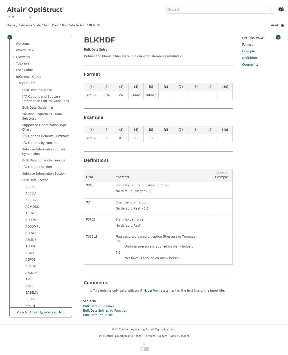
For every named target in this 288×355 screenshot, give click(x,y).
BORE (29, 132)
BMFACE (31, 99)
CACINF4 (31, 165)
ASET (29, 60)
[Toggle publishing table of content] (9, 37)
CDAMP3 (31, 258)
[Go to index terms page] (276, 11)
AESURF (31, 53)
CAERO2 (31, 198)
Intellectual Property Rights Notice (120, 336)
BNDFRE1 (32, 119)
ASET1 (30, 66)
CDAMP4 (31, 265)
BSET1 (30, 146)
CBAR (29, 212)
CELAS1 (30, 284)
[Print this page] (283, 25)
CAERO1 (31, 192)
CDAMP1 (31, 245)
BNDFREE (32, 126)
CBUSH (30, 232)
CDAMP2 (31, 251)
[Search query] (220, 10)
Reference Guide (29, 25)
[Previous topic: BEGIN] (273, 26)
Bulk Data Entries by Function (105, 310)
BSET (29, 139)
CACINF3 (31, 159)
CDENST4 (32, 271)
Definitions (250, 58)
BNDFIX (31, 106)
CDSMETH (32, 278)
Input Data (51, 25)
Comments (250, 64)
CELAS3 (30, 304)
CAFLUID (31, 205)
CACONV (31, 172)
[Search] (269, 10)
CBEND (30, 225)
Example (248, 51)
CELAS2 (30, 291)
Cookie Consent (179, 336)
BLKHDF (94, 25)
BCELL (29, 80)
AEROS (30, 40)
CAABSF (31, 152)
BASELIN (31, 73)
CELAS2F (31, 298)
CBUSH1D (32, 238)
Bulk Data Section (74, 25)
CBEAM (30, 218)
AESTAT (31, 47)
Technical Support (155, 336)
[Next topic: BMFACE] (277, 26)
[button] (23, 40)
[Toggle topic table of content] (278, 37)
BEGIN (30, 86)
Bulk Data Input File (98, 315)
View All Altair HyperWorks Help (41, 312)
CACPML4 (32, 185)
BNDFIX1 (31, 113)
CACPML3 (32, 179)
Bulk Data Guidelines (99, 306)
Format (247, 44)
